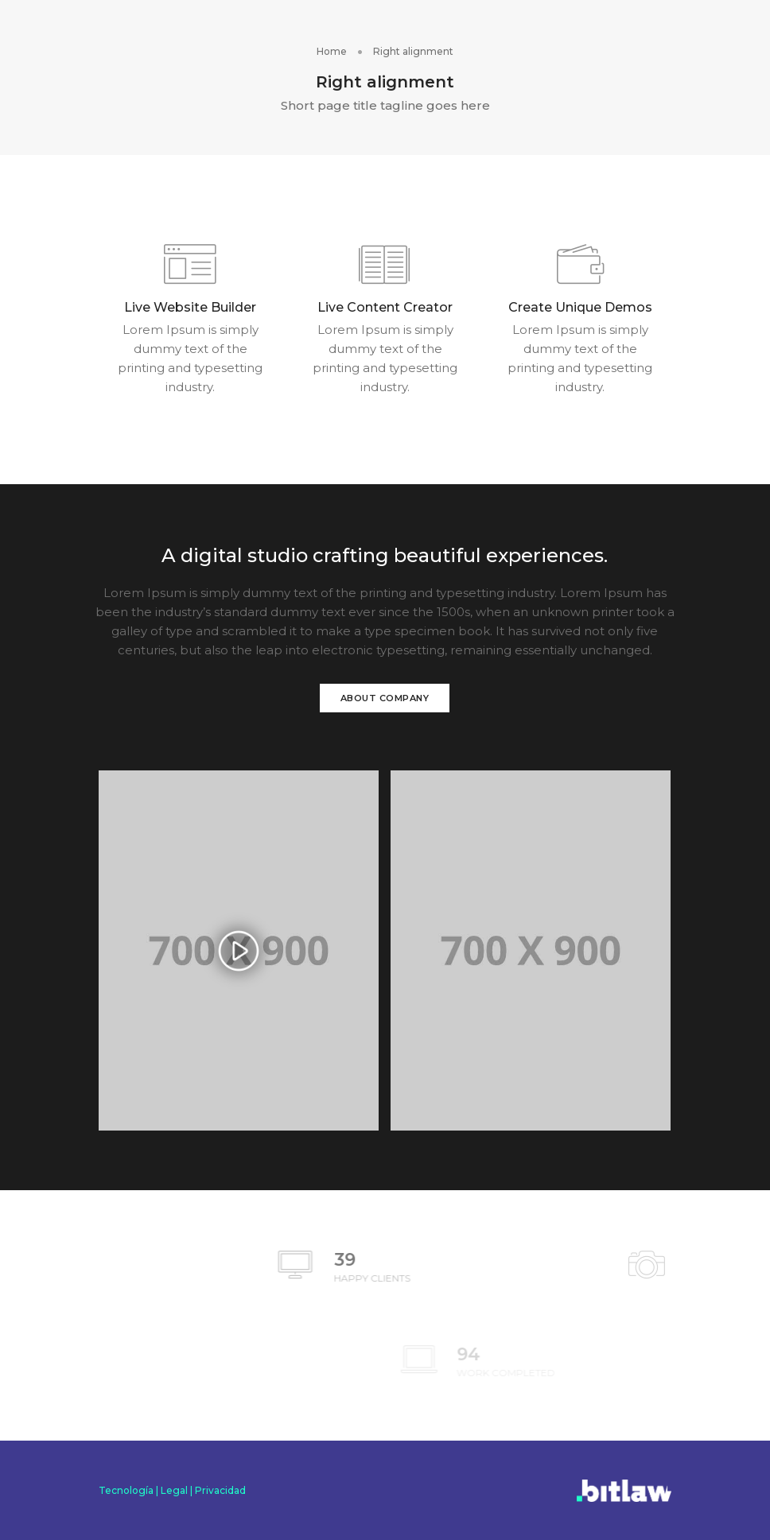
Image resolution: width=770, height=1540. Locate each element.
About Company (385, 698)
